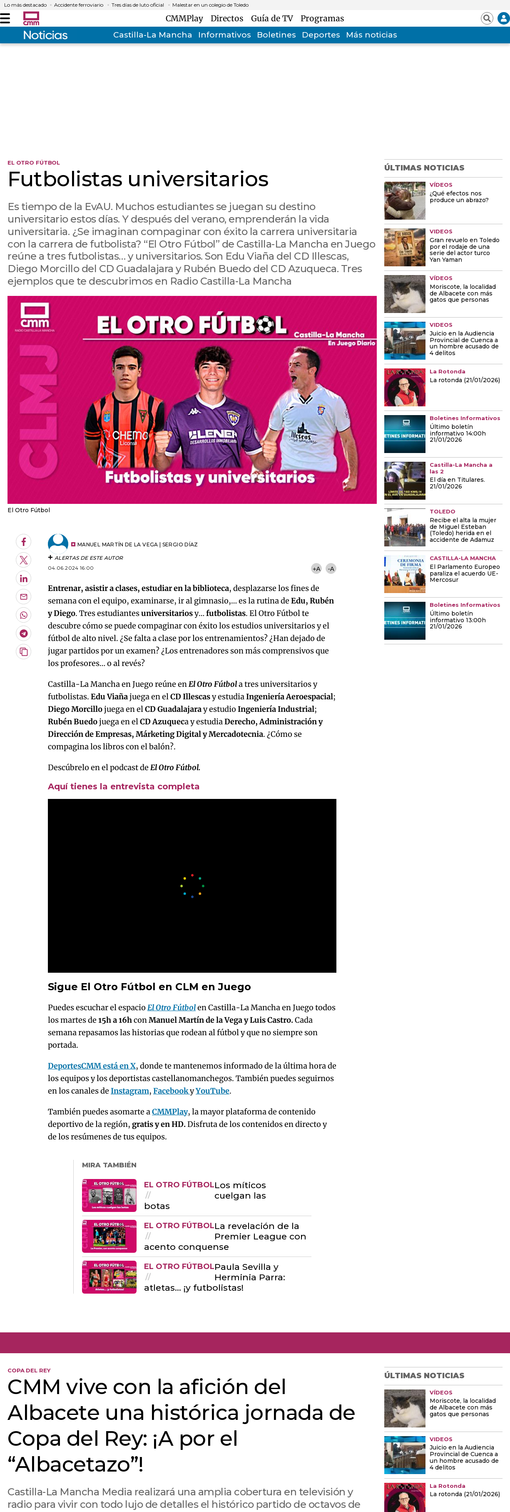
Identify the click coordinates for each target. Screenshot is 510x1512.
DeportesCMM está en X (92, 1066)
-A (331, 568)
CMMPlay (186, 18)
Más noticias (371, 35)
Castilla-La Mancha (152, 35)
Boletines (276, 35)
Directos (229, 18)
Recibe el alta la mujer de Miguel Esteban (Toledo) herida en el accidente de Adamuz (463, 530)
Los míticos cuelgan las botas (205, 1196)
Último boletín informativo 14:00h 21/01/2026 (458, 434)
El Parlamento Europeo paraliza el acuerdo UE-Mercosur (465, 574)
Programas (322, 18)
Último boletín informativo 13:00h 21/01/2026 (458, 621)
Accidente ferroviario (78, 5)
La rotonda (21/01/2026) (465, 380)
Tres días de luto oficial (138, 5)
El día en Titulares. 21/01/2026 (457, 483)
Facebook (171, 1091)
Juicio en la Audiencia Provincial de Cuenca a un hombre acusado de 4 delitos (464, 343)
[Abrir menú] (5, 18)
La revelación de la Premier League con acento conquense (225, 1236)
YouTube (212, 1091)
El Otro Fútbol (171, 1007)
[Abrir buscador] (487, 18)
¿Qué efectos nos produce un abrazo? (459, 197)
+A (316, 568)
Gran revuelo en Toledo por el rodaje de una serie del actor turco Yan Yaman (465, 250)
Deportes (321, 35)
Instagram (130, 1091)
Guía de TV (274, 18)
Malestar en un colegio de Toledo (210, 5)
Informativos (224, 35)
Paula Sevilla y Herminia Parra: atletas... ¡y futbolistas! (214, 1277)
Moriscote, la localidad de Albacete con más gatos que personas (463, 294)
